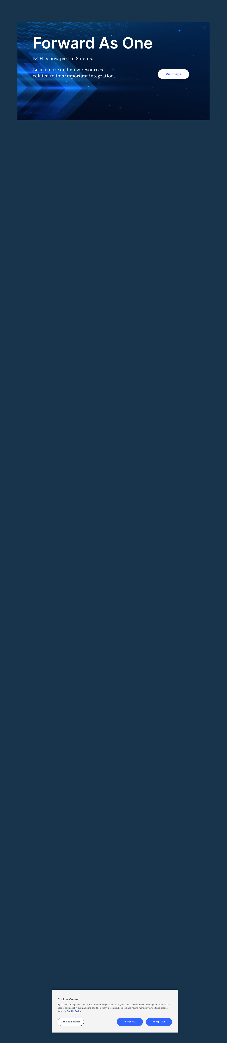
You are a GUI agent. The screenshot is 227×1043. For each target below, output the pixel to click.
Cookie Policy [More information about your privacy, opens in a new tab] (74, 1011)
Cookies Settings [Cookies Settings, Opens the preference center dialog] (70, 1021)
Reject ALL (130, 1021)
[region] (115, 1011)
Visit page (173, 74)
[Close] (204, 28)
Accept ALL (159, 1021)
